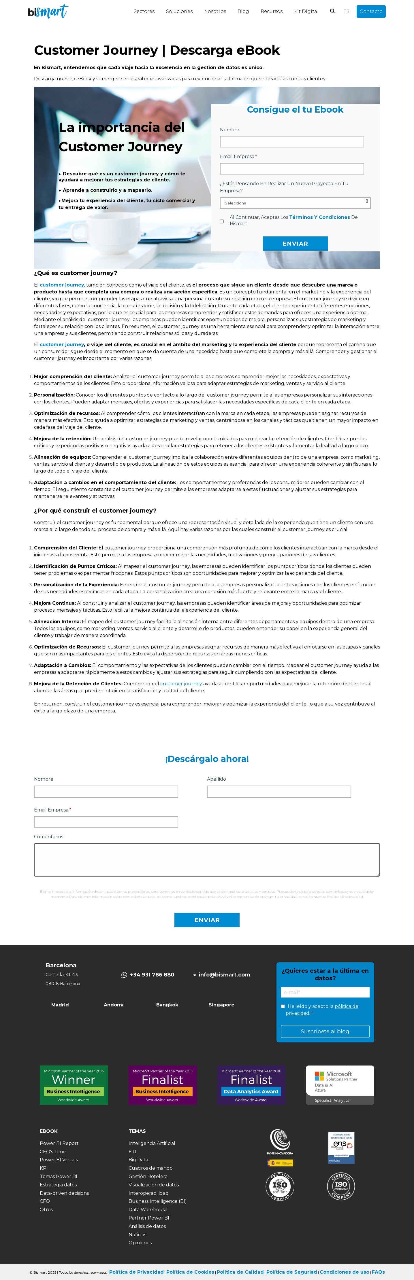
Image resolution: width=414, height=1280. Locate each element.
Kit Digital (306, 11)
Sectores (144, 11)
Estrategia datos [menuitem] (58, 1185)
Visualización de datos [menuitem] (154, 1185)
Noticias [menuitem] (137, 1234)
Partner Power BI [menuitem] (149, 1218)
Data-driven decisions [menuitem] (64, 1193)
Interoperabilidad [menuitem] (149, 1193)
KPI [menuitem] (44, 1168)
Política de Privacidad (136, 1272)
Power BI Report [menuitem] (59, 1143)
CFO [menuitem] (45, 1201)
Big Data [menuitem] (138, 1160)
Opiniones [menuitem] (140, 1242)
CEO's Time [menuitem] (53, 1151)
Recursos (272, 11)
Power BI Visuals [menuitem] (59, 1160)
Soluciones (179, 11)
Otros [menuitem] (46, 1209)
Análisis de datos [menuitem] (147, 1226)
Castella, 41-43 (62, 974)
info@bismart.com (224, 975)
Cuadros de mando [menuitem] (151, 1168)
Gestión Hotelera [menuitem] (148, 1176)
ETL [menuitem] (133, 1151)
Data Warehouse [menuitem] (148, 1209)
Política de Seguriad (291, 1272)
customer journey (62, 344)
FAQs (378, 1272)
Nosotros (215, 11)
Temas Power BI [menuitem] (58, 1176)
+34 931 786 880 (152, 975)
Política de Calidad (240, 1272)
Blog (243, 11)
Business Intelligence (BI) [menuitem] (158, 1201)
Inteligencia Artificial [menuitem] (152, 1143)
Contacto (371, 11)
